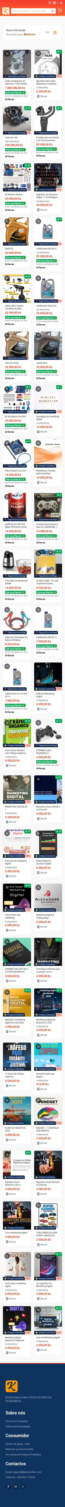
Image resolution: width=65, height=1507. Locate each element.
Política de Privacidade (18, 1426)
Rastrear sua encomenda (19, 1449)
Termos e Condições (17, 1421)
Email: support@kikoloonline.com (24, 1472)
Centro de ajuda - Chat (18, 1444)
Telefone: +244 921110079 (20, 1477)
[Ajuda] (49, 2)
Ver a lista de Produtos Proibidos (23, 1454)
